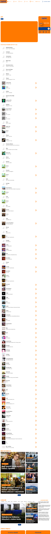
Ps (6, 113)
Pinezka (7, 376)
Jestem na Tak (8, 100)
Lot (6, 279)
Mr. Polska (15, 149)
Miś (6, 231)
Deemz (7, 342)
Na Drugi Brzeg (9, 433)
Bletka (9, 346)
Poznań (9, 501)
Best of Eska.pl (6, 451)
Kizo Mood (8, 257)
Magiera (11, 171)
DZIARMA (7, 219)
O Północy (8, 402)
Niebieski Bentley (9, 47)
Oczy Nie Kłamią (9, 411)
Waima (12, 342)
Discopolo (8, 284)
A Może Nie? (8, 415)
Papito (7, 310)
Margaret (7, 105)
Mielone (7, 73)
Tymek (7, 66)
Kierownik (8, 380)
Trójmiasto (15, 501)
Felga (7, 297)
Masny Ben (10, 250)
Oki (8, 197)
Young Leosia (18, 342)
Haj (6, 319)
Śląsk (11, 501)
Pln (6, 420)
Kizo (2, 18)
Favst (7, 149)
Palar (13, 447)
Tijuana (7, 78)
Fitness (7, 135)
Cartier (7, 139)
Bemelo (12, 237)
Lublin (19, 501)
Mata (7, 403)
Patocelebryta (8, 288)
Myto (7, 253)
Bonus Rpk (9, 386)
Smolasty (7, 140)
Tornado (7, 266)
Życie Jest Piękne (9, 69)
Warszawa (2, 501)
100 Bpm (7, 354)
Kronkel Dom (13, 329)
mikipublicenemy (14, 254)
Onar (7, 162)
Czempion (8, 51)
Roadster (7, 104)
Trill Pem (10, 136)
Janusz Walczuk (11, 307)
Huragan (7, 240)
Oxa (6, 205)
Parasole (7, 170)
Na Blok (7, 428)
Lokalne (3, 500)
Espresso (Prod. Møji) (10, 95)
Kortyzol (7, 161)
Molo (7, 148)
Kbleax (10, 149)
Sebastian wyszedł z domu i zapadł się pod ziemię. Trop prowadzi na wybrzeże (44, 509)
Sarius (7, 171)
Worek (19, 307)
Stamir (12, 66)
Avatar (7, 306)
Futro (7, 122)
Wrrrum (7, 227)
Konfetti (7, 363)
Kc (6, 442)
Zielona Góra (30, 501)
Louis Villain (8, 368)
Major (7, 158)
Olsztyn (22, 501)
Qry (6, 88)
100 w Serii (8, 406)
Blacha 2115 (12, 403)
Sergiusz (9, 289)
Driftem (7, 91)
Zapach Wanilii (9, 108)
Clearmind (15, 307)
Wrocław (25, 501)
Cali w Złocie (8, 437)
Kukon (9, 320)
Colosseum (8, 314)
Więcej (34, 501)
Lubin (7, 412)
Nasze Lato (8, 152)
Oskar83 (16, 377)
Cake (7, 218)
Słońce (7, 157)
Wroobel (11, 294)
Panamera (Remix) (9, 143)
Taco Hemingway (12, 48)
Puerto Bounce (9, 187)
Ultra (7, 332)
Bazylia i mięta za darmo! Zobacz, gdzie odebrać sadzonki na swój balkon (43, 502)
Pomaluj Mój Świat (9, 358)
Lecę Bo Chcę (8, 341)
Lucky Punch (8, 82)
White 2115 (8, 447)
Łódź (6, 501)
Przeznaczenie (9, 323)
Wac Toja (9, 83)
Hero (7, 336)
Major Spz (9, 57)
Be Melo (12, 180)
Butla (7, 179)
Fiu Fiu (7, 275)
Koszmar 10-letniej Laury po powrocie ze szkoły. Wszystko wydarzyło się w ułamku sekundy (44, 506)
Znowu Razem (8, 385)
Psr (12, 434)
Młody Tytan (8, 60)
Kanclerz (7, 424)
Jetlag (7, 244)
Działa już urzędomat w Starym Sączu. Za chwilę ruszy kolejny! (43, 513)
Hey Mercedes (8, 367)
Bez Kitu (7, 393)
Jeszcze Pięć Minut (9, 222)
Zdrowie (7, 209)
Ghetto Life (8, 126)
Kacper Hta (8, 434)
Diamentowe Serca (9, 65)
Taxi (7, 301)
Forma (7, 214)
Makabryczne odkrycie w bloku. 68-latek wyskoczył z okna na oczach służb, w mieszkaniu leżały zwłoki (43, 519)
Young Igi (10, 92)
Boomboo (8, 345)
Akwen (7, 130)
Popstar (7, 262)
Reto (8, 276)
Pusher (9, 206)
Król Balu (7, 183)
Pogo (7, 196)
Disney (7, 165)
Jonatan (7, 399)
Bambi (10, 342)
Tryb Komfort (8, 56)
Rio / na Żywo (8, 446)
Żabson (7, 329)
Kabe (10, 123)
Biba (7, 328)
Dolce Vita (8, 371)
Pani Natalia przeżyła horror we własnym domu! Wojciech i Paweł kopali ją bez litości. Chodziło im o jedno (43, 515)
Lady (7, 398)
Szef (7, 389)
